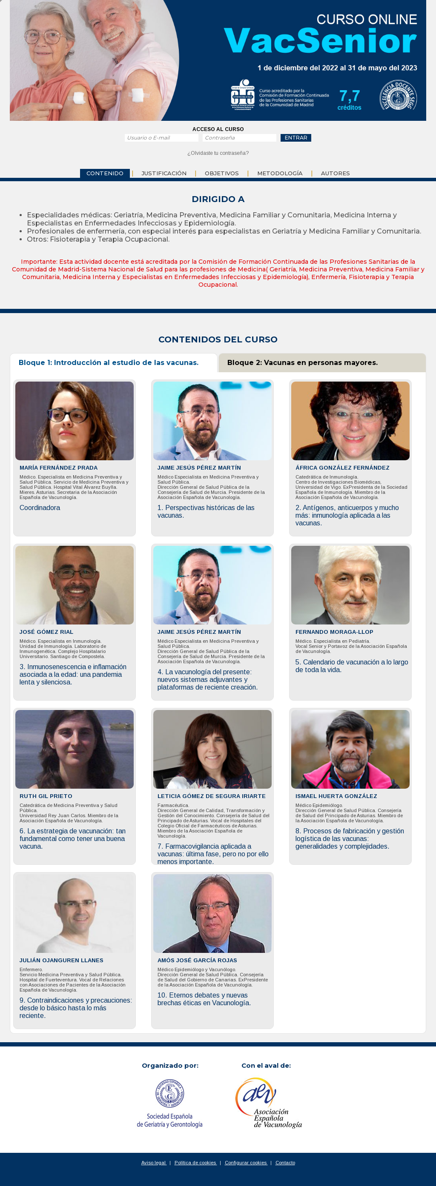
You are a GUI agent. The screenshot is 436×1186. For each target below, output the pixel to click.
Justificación (164, 173)
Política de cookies (196, 1162)
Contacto (285, 1162)
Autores (335, 173)
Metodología (280, 173)
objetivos (222, 173)
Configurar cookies (246, 1162)
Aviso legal (154, 1162)
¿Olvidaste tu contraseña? (218, 153)
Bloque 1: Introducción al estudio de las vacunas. (108, 363)
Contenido (104, 173)
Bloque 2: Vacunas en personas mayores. (302, 363)
